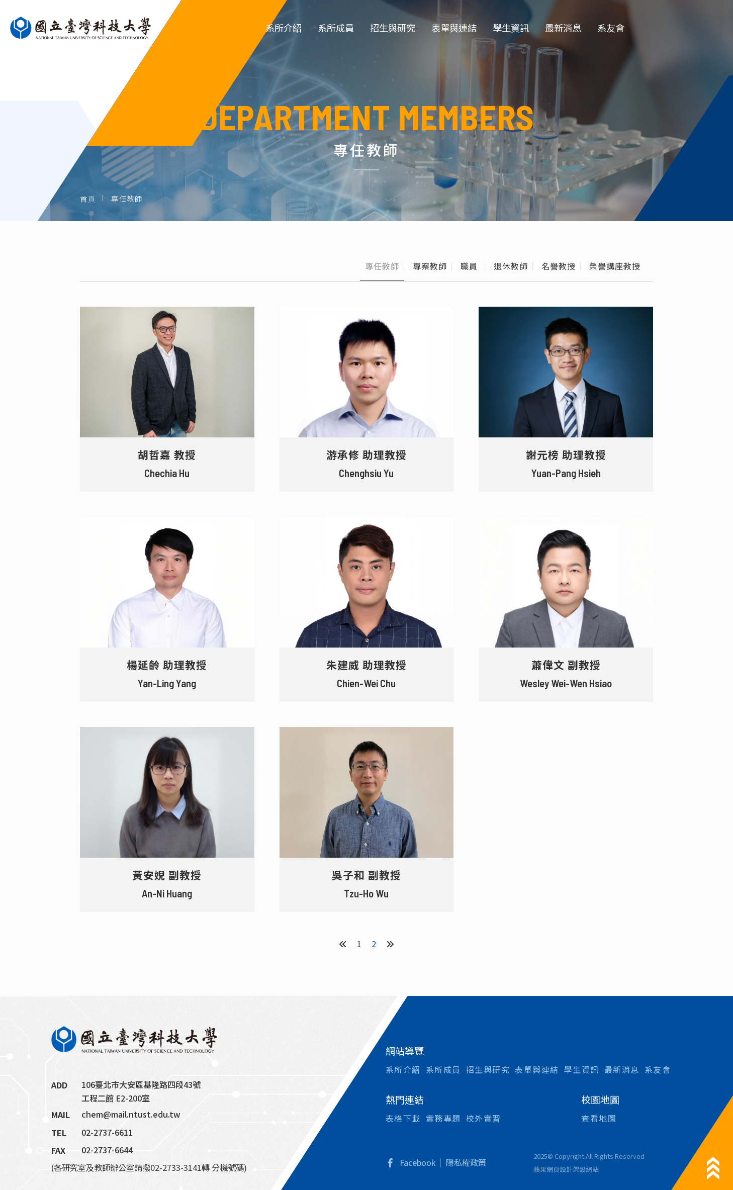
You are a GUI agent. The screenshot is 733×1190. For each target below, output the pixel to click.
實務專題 (443, 1118)
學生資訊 (511, 27)
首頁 (88, 198)
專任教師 (382, 266)
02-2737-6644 (107, 1150)
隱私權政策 (466, 1162)
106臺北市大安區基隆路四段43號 (141, 1084)
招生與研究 (392, 27)
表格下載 (403, 1118)
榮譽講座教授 (614, 266)
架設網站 (586, 1169)
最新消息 (563, 27)
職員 (470, 266)
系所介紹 (283, 27)
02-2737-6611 (107, 1132)
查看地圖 (598, 1118)
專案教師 (430, 266)
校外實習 (483, 1118)
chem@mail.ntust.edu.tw (130, 1114)
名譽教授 (558, 266)
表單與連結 (454, 27)
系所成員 (336, 27)
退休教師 (511, 266)
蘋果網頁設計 (553, 1169)
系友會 (610, 27)
